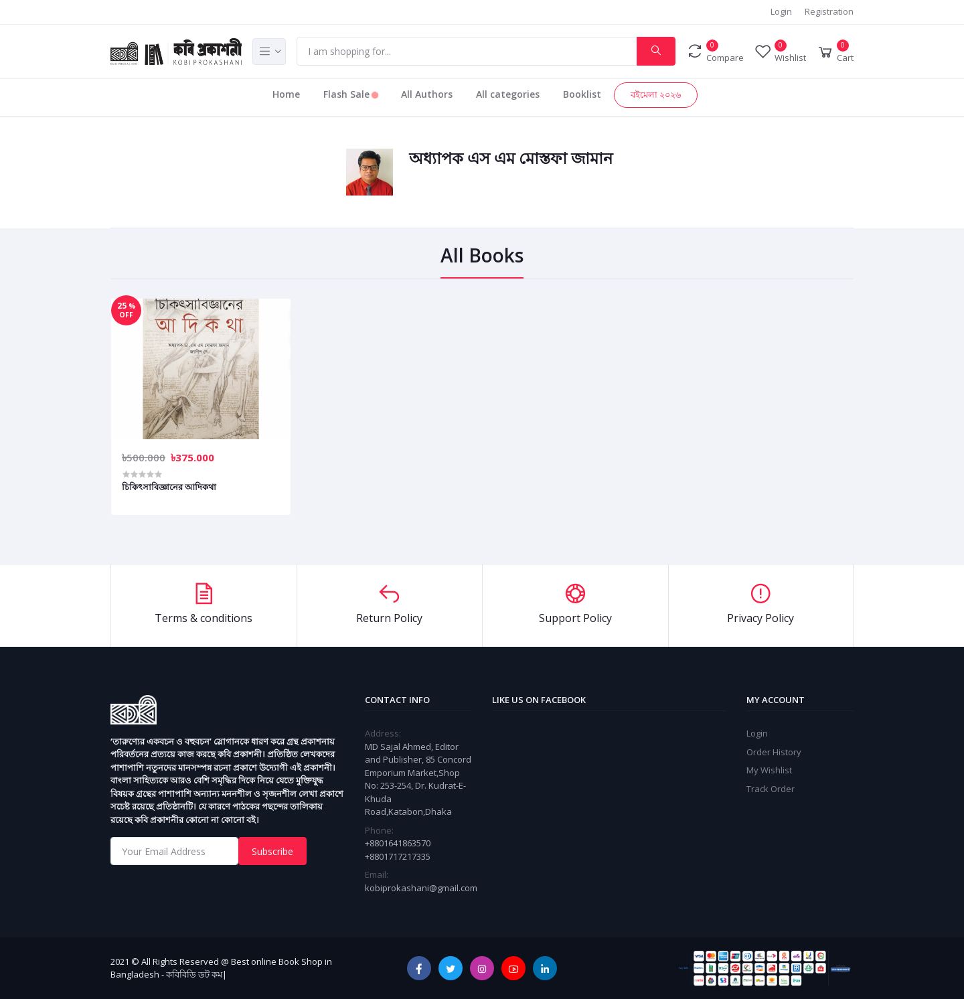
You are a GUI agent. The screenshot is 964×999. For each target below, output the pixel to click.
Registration (829, 11)
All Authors (427, 94)
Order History (773, 752)
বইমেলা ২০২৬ (656, 94)
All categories (508, 94)
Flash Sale (350, 94)
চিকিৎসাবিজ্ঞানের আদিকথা (169, 487)
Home (286, 94)
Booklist (582, 94)
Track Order (770, 789)
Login (781, 11)
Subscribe (272, 851)
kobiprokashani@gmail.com (421, 888)
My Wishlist (769, 770)
